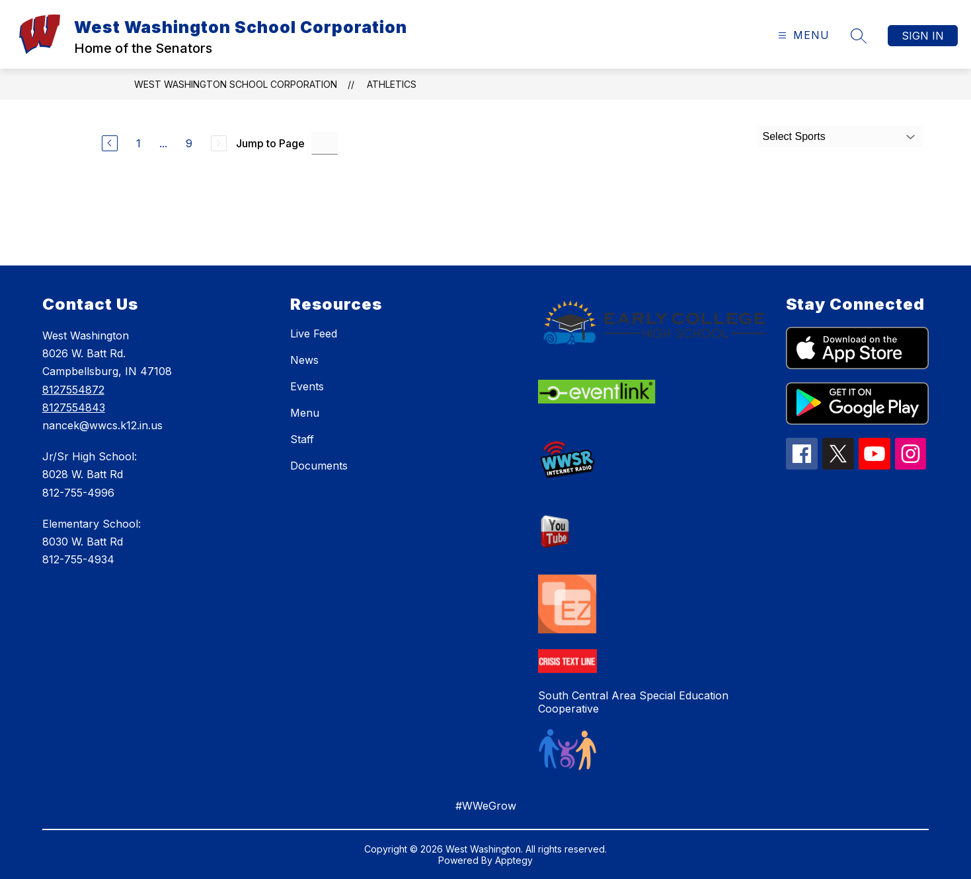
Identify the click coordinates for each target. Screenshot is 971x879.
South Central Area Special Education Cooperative (633, 702)
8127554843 (73, 407)
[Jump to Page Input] (324, 143)
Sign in (923, 35)
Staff (302, 439)
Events (307, 386)
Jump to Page (270, 143)
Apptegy (514, 860)
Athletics (391, 84)
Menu (304, 412)
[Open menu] (802, 35)
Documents (319, 465)
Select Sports (794, 136)
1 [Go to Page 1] (138, 143)
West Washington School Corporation (235, 84)
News (304, 360)
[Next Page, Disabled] (219, 143)
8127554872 (73, 389)
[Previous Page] (110, 143)
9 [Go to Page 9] (189, 143)
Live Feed (313, 333)
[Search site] (859, 36)
